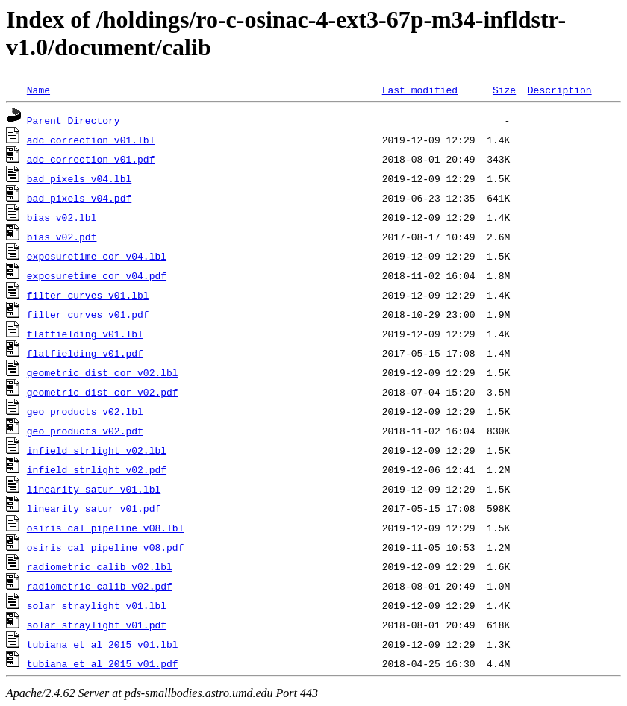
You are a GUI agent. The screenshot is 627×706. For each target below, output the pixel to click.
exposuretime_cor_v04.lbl (96, 256)
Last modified (420, 89)
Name (38, 89)
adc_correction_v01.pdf (91, 159)
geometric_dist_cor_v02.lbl (102, 372)
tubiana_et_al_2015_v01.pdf (102, 663)
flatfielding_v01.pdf (85, 353)
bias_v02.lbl (62, 217)
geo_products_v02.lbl (85, 411)
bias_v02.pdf (62, 236)
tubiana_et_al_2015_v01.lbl (102, 644)
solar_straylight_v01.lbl (96, 605)
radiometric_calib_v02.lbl (99, 566)
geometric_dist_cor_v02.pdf (102, 392)
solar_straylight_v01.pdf (96, 624)
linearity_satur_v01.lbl (93, 489)
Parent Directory (73, 120)
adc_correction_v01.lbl (91, 139)
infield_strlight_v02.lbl (96, 450)
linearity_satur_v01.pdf (93, 508)
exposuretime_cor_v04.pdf (96, 275)
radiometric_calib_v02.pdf (99, 586)
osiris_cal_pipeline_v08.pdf (105, 547)
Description (560, 89)
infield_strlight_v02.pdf (96, 469)
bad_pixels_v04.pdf (79, 197)
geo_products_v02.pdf (85, 430)
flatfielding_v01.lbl (85, 333)
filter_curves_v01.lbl (88, 295)
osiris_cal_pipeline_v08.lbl (105, 527)
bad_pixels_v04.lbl (79, 178)
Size (504, 89)
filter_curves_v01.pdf (88, 314)
